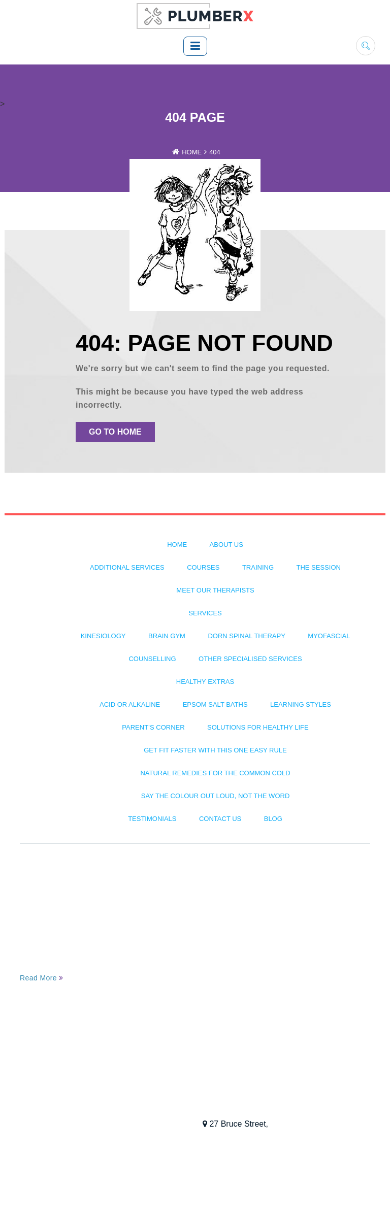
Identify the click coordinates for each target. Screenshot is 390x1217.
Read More (41, 978)
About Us (226, 544)
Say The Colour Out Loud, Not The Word (215, 796)
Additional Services (127, 567)
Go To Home (115, 431)
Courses (203, 567)
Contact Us (220, 819)
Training (258, 567)
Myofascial (329, 636)
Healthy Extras (205, 681)
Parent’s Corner (153, 727)
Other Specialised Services (250, 659)
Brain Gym (166, 636)
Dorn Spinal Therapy (246, 636)
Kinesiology (103, 636)
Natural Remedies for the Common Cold (215, 773)
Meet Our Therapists (215, 590)
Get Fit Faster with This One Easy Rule (215, 750)
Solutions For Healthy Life (258, 727)
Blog (32, 1110)
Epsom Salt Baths (215, 704)
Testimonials (152, 819)
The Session (319, 567)
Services (205, 613)
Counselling (152, 659)
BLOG (273, 819)
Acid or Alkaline (130, 704)
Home (192, 152)
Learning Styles (300, 704)
